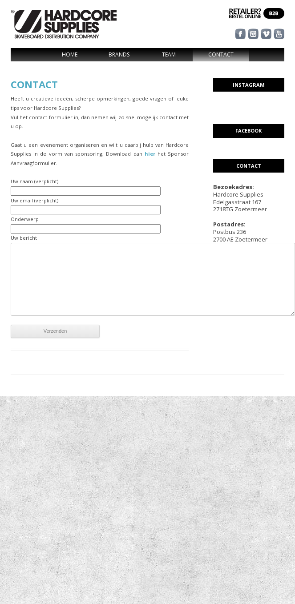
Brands (119, 54)
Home (69, 54)
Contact (221, 54)
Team (169, 54)
